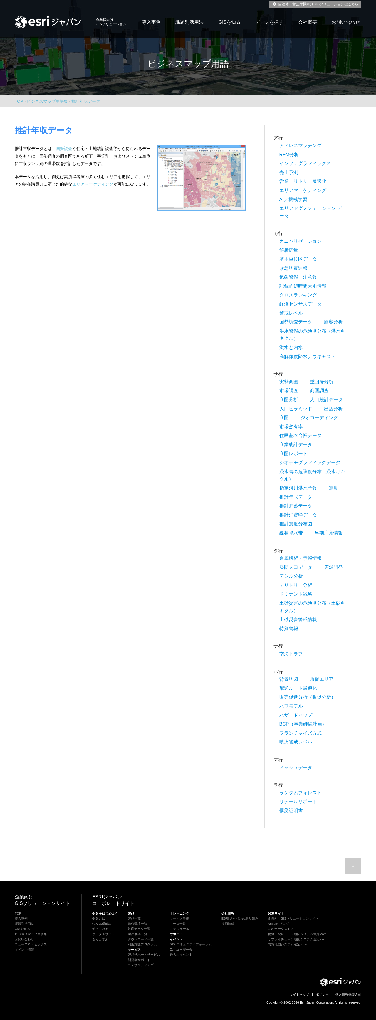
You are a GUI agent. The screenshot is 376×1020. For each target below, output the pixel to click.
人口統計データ (326, 399)
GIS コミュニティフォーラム (191, 944)
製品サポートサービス (144, 954)
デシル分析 (291, 576)
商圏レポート (293, 453)
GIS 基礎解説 (102, 923)
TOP (19, 101)
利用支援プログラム (142, 944)
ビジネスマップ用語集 (31, 934)
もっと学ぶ (100, 939)
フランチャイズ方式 (300, 733)
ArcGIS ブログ (278, 923)
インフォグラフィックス (305, 163)
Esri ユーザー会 (181, 949)
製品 (131, 913)
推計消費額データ (298, 514)
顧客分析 (333, 321)
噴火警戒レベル (295, 741)
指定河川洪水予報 (298, 487)
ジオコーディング (319, 417)
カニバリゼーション (300, 241)
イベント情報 (24, 949)
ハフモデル (291, 706)
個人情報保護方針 (348, 994)
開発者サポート (139, 960)
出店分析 (333, 408)
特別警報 (288, 628)
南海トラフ (291, 653)
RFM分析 (289, 154)
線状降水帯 (291, 532)
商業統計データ (295, 444)
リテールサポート (298, 801)
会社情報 (227, 913)
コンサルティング (141, 965)
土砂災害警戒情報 (298, 619)
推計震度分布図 (295, 523)
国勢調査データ (295, 321)
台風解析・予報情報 (300, 558)
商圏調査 (319, 390)
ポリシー (322, 994)
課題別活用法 (189, 22)
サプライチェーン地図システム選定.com (297, 939)
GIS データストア (281, 928)
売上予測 (288, 172)
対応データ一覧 (139, 928)
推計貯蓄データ (295, 505)
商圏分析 (288, 399)
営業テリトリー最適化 (302, 181)
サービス (134, 949)
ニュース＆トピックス (31, 944)
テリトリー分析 (295, 585)
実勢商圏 (288, 381)
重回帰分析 (321, 381)
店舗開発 (333, 567)
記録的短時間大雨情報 (302, 286)
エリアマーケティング (92, 184)
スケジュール (179, 928)
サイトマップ (299, 994)
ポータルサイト (103, 934)
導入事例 (151, 22)
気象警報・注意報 (298, 276)
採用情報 (227, 923)
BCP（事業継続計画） (303, 723)
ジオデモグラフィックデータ (309, 462)
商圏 (284, 417)
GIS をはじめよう (105, 913)
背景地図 (288, 679)
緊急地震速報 (293, 268)
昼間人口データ (295, 567)
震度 (333, 487)
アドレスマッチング (300, 145)
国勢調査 (64, 148)
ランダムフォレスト (300, 792)
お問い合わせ (346, 22)
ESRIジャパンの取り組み (239, 918)
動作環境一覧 (137, 923)
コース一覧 (178, 923)
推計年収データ (295, 497)
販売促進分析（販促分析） (307, 696)
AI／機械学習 (293, 199)
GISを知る (229, 22)
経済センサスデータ (300, 303)
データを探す (269, 22)
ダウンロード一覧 (141, 939)
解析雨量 (288, 250)
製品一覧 (134, 918)
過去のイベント (181, 954)
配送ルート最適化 (298, 688)
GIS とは (98, 918)
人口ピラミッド (295, 408)
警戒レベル (291, 313)
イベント (176, 939)
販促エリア (321, 679)
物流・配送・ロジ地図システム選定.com (297, 934)
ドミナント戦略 (295, 593)
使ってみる (100, 928)
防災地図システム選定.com (287, 944)
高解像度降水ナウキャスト (307, 356)
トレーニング (179, 913)
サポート (176, 934)
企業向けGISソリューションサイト (293, 918)
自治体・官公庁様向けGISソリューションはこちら (315, 4)
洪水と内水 (291, 347)
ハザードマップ (295, 715)
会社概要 (307, 22)
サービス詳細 (179, 918)
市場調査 (288, 390)
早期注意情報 (329, 532)
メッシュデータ (295, 767)
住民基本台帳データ (300, 435)
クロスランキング (298, 294)
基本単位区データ (298, 259)
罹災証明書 (291, 810)
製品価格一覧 (137, 934)
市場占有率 (291, 426)
